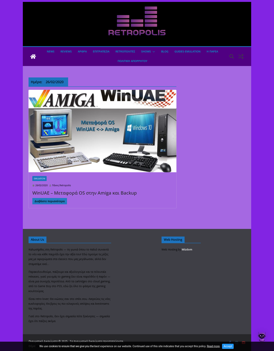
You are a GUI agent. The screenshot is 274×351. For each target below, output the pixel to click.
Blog (164, 51)
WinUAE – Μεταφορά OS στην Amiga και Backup (84, 193)
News (50, 51)
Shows (146, 51)
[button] (153, 52)
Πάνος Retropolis (61, 185)
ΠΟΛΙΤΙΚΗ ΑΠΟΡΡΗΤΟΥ (132, 61)
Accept (228, 346)
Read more (213, 346)
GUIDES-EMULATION (187, 51)
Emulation (39, 178)
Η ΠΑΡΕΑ (212, 51)
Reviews (66, 51)
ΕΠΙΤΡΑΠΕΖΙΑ (101, 51)
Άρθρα (82, 51)
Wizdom (187, 249)
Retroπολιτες (125, 51)
